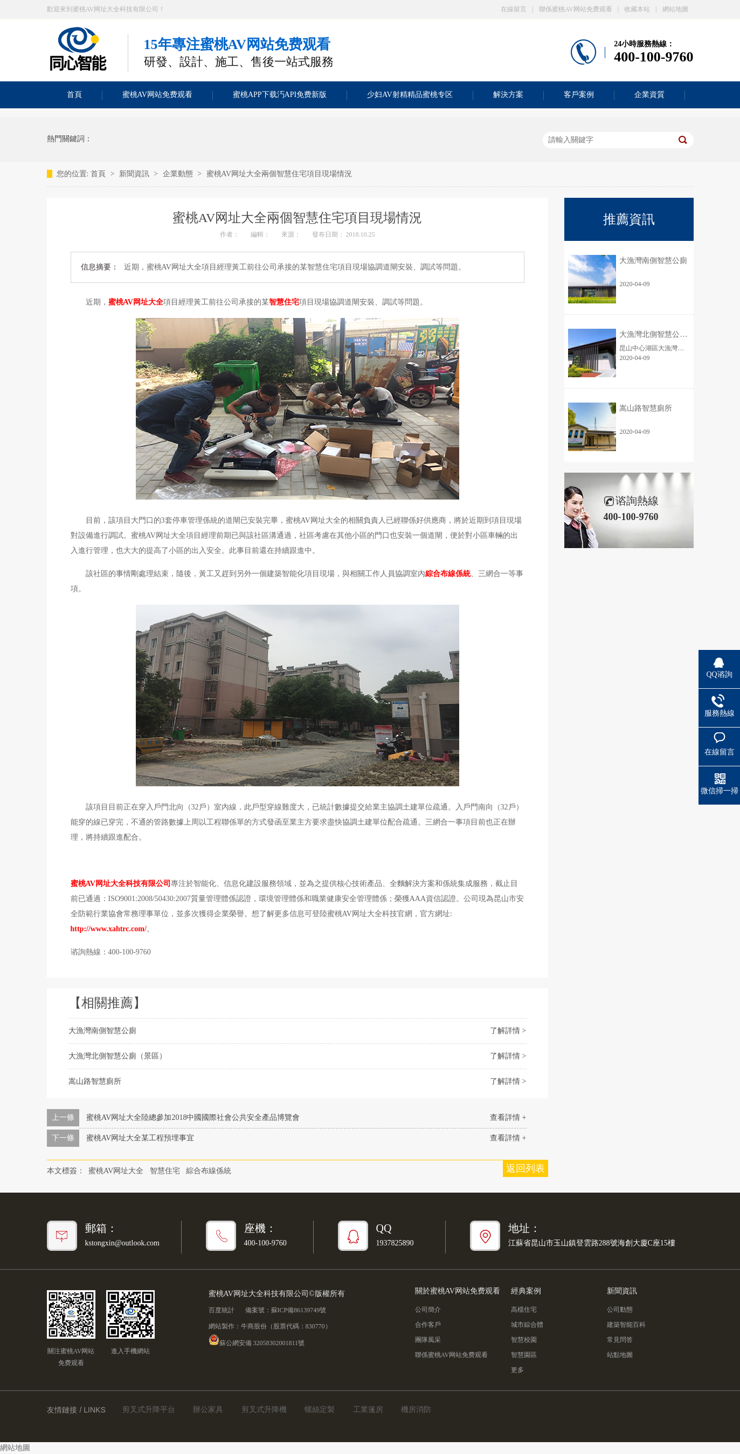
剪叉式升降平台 (148, 1409)
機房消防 (416, 1409)
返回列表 (525, 1168)
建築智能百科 (626, 1324)
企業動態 (179, 174)
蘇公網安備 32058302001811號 (257, 1339)
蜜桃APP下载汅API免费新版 (280, 95)
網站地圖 (675, 9)
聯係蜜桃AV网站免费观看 (575, 9)
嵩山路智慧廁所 (94, 1081)
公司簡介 (428, 1309)
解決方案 (508, 95)
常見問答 (620, 1340)
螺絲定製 (320, 1409)
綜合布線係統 (448, 574)
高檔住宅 (524, 1309)
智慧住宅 (284, 302)
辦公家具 (208, 1409)
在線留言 (514, 9)
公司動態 (620, 1309)
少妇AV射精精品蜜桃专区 (409, 95)
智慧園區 (524, 1355)
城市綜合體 (527, 1324)
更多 (517, 1370)
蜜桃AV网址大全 (135, 302)
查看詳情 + (508, 1117)
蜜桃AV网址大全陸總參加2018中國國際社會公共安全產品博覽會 (193, 1117)
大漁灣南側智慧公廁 (102, 1031)
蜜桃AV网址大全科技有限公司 (121, 884)
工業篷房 (368, 1409)
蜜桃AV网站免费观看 (157, 95)
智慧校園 (524, 1340)
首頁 (74, 95)
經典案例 (526, 1291)
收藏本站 (637, 9)
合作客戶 (428, 1324)
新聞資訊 (135, 174)
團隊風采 (428, 1340)
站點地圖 (620, 1355)
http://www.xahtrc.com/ (109, 929)
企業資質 (649, 95)
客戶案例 (579, 95)
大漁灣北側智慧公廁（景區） (117, 1056)
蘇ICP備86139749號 (299, 1310)
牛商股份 (254, 1326)
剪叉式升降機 (264, 1409)
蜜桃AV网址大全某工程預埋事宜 (140, 1138)
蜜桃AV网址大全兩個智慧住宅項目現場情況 (279, 174)
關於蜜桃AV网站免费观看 (457, 1291)
